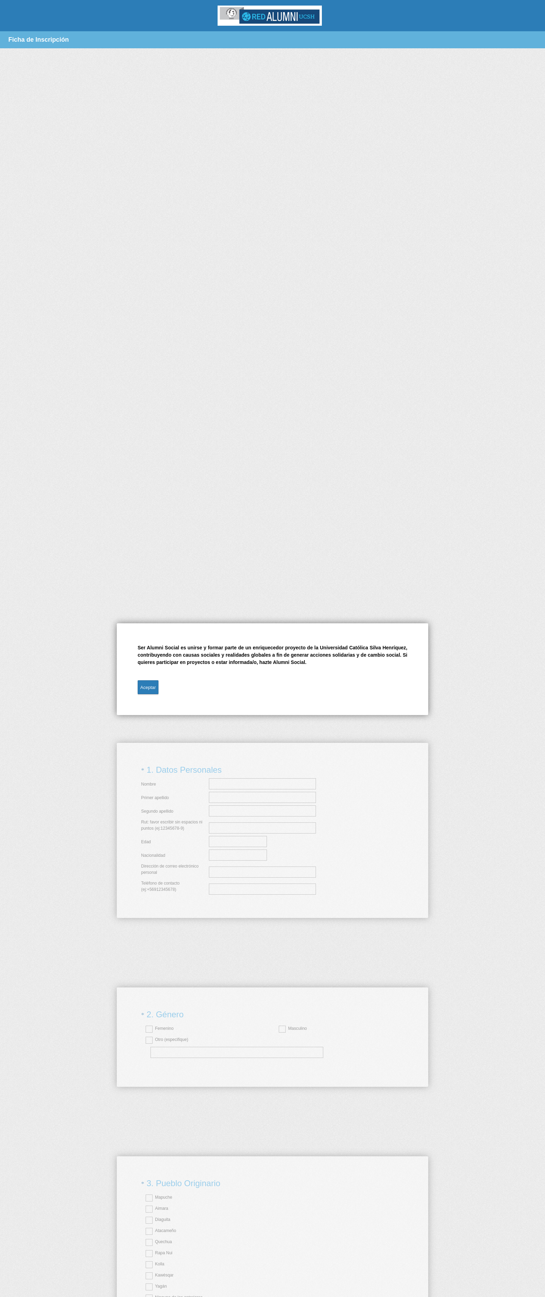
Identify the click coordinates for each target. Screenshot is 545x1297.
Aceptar (148, 687)
